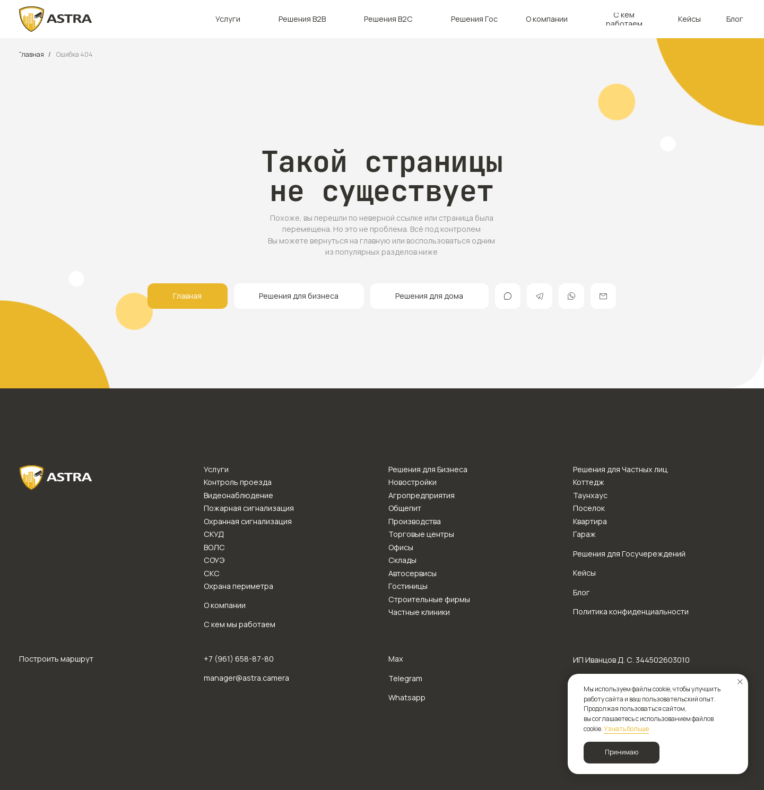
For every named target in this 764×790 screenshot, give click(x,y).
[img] (55, 19)
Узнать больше (626, 728)
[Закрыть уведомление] (740, 681)
